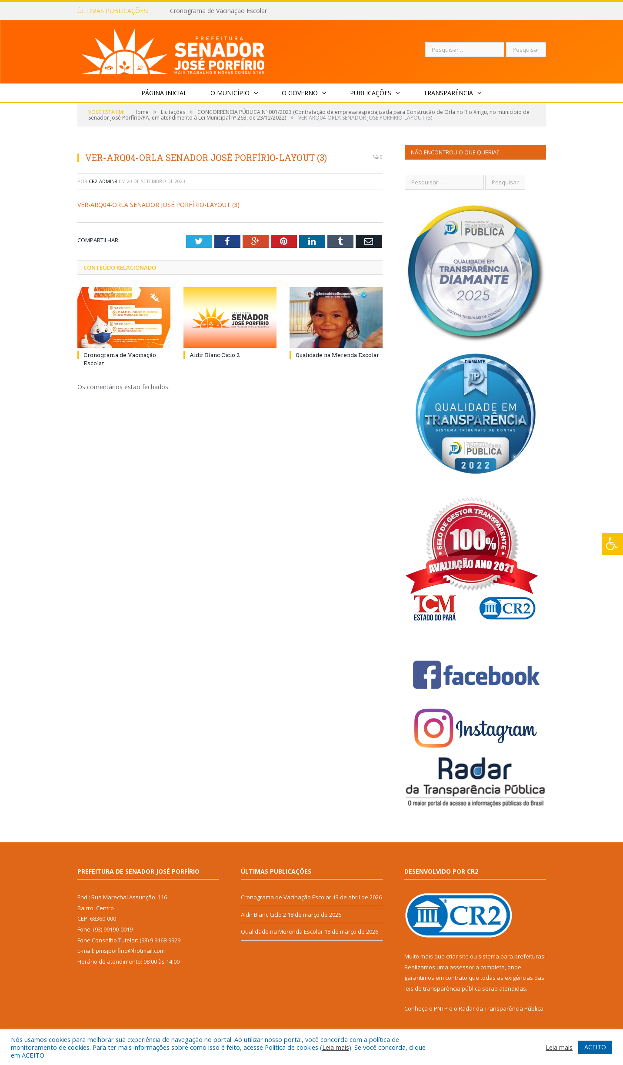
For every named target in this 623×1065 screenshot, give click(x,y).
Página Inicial (164, 93)
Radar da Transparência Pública (501, 1008)
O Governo (300, 93)
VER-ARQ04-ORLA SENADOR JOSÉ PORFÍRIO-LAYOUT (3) (158, 204)
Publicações (370, 93)
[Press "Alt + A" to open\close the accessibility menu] (612, 544)
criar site (457, 956)
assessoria (464, 967)
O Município (230, 93)
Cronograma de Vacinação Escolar (218, 11)
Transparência (448, 93)
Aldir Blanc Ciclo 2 (215, 355)
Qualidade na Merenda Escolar (337, 355)
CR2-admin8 (103, 181)
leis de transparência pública (442, 988)
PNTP (441, 1008)
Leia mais (335, 1047)
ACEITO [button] (595, 1047)
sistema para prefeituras (511, 956)
